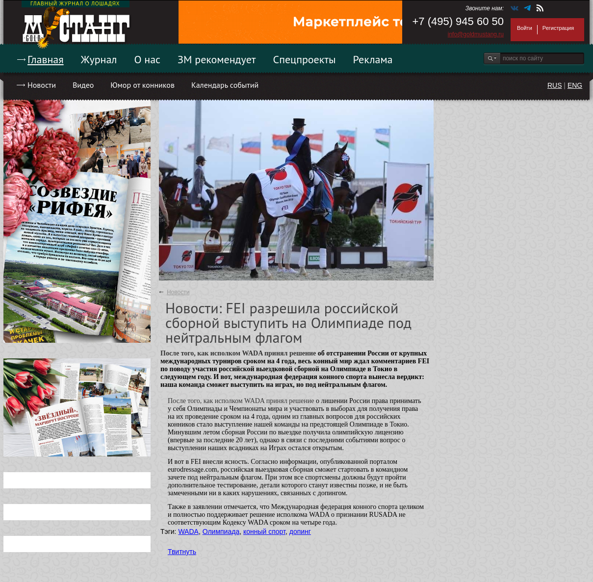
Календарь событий (224, 85)
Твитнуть (182, 552)
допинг (300, 531)
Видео (83, 85)
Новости (41, 85)
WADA (188, 531)
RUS (554, 85)
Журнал (99, 59)
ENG (574, 85)
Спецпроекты (304, 59)
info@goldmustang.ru (476, 34)
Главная (45, 59)
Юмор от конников (142, 85)
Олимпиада (221, 531)
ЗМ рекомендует (217, 59)
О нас (147, 59)
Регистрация (558, 28)
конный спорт (264, 531)
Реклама (373, 59)
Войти (524, 28)
